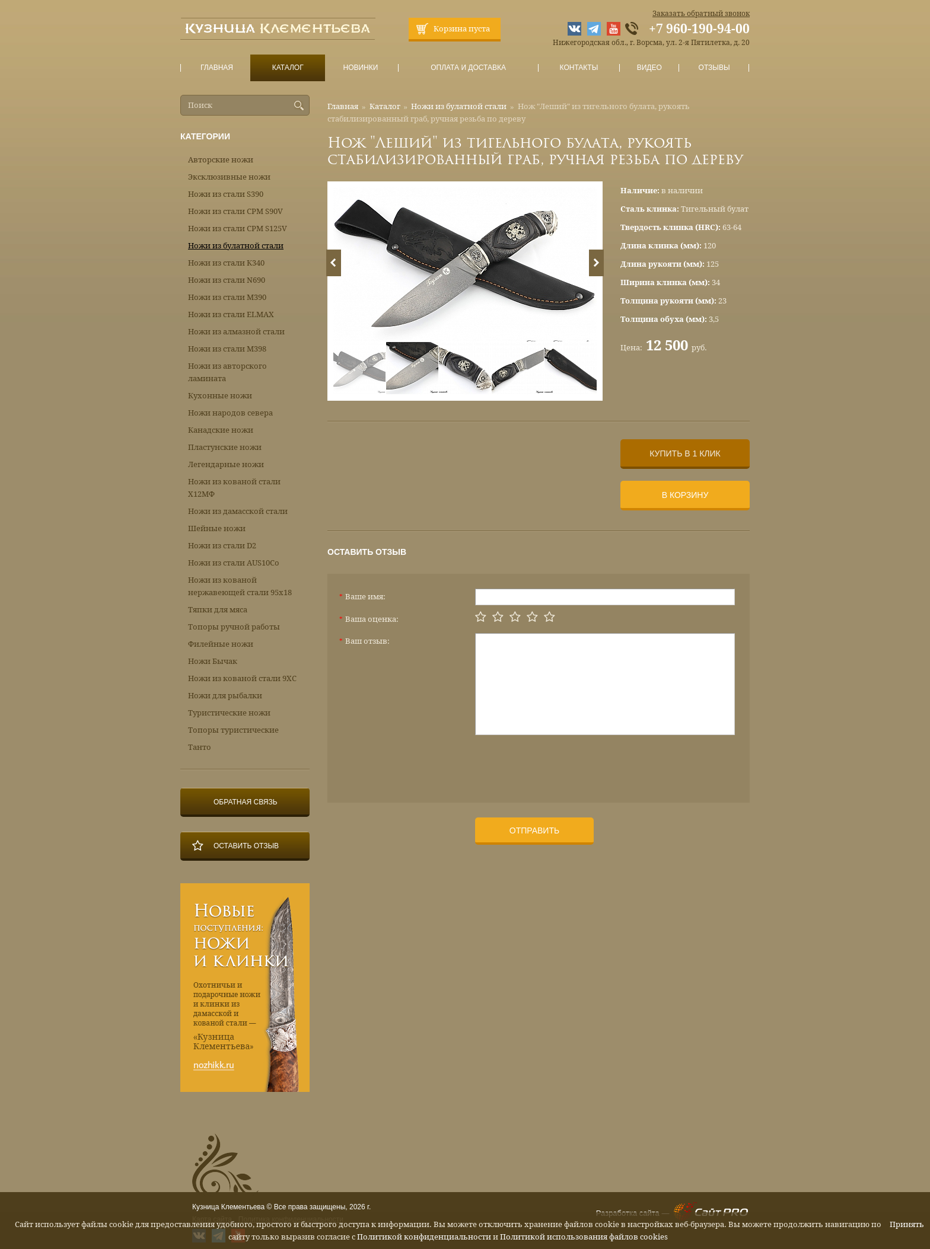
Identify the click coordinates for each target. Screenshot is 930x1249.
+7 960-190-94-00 (699, 29)
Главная (217, 68)
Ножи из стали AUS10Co (233, 562)
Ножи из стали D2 (222, 545)
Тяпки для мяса (217, 609)
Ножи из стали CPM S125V (237, 228)
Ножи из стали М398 (227, 348)
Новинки (360, 68)
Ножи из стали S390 (225, 194)
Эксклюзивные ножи (229, 177)
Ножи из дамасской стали (238, 511)
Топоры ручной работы (234, 626)
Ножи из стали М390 (227, 297)
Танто (199, 747)
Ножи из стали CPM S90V (235, 211)
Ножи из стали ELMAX (231, 314)
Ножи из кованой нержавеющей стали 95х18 (240, 586)
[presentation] (565, 764)
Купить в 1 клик (684, 453)
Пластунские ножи (225, 447)
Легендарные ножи (226, 464)
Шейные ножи (217, 528)
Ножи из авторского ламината (227, 372)
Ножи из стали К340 (226, 262)
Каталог (287, 68)
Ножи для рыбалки (225, 695)
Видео (649, 68)
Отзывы (714, 68)
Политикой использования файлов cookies (584, 1236)
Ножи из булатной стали (459, 106)
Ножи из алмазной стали (236, 331)
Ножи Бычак (212, 661)
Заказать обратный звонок (701, 13)
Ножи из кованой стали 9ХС (242, 678)
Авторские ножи (220, 159)
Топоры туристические (233, 730)
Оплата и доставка (468, 68)
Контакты (579, 68)
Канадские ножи (220, 430)
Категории (205, 136)
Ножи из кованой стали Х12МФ (234, 488)
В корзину (685, 495)
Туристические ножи (229, 712)
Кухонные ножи (220, 395)
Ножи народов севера (230, 412)
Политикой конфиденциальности (424, 1236)
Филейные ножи (220, 644)
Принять (907, 1224)
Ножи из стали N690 (226, 280)
